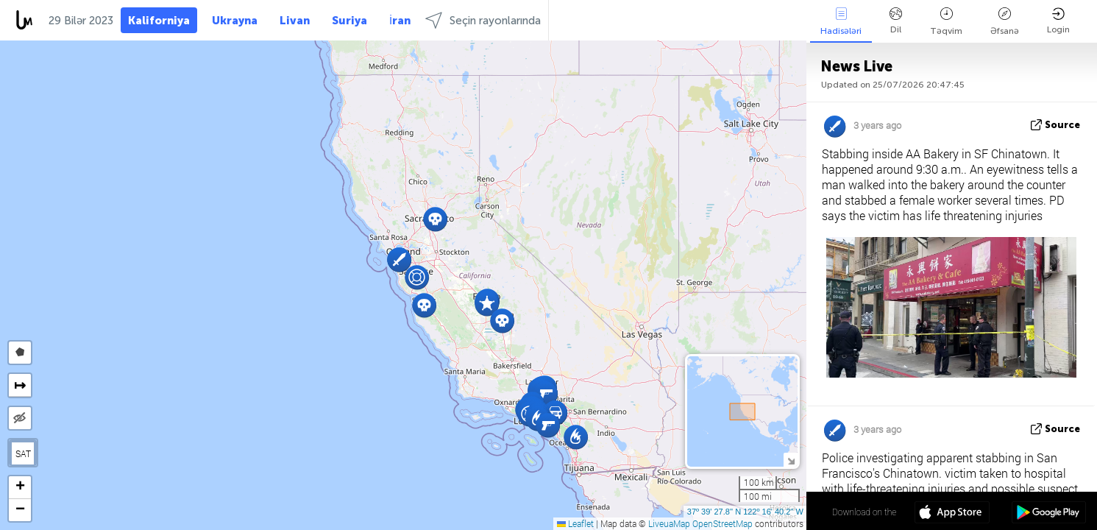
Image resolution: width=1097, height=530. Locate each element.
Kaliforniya (159, 20)
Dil (896, 21)
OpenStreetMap (722, 523)
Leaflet (575, 523)
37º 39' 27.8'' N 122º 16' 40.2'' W (745, 511)
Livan (295, 20)
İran (400, 20)
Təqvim (946, 21)
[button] (424, 305)
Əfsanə (1004, 21)
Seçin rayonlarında (483, 20)
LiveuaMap (669, 523)
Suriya (349, 20)
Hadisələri (841, 21)
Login (1058, 21)
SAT (23, 453)
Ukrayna (235, 20)
